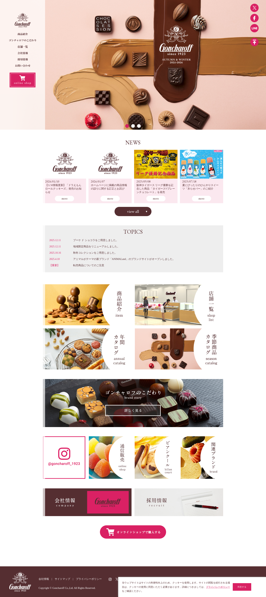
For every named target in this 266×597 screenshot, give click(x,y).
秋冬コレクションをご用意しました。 (95, 252)
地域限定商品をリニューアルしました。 (96, 246)
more (65, 198)
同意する (242, 587)
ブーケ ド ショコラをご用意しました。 (95, 240)
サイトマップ (62, 579)
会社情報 (44, 579)
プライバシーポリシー (89, 579)
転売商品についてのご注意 (88, 265)
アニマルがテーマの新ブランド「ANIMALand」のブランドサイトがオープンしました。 (124, 259)
